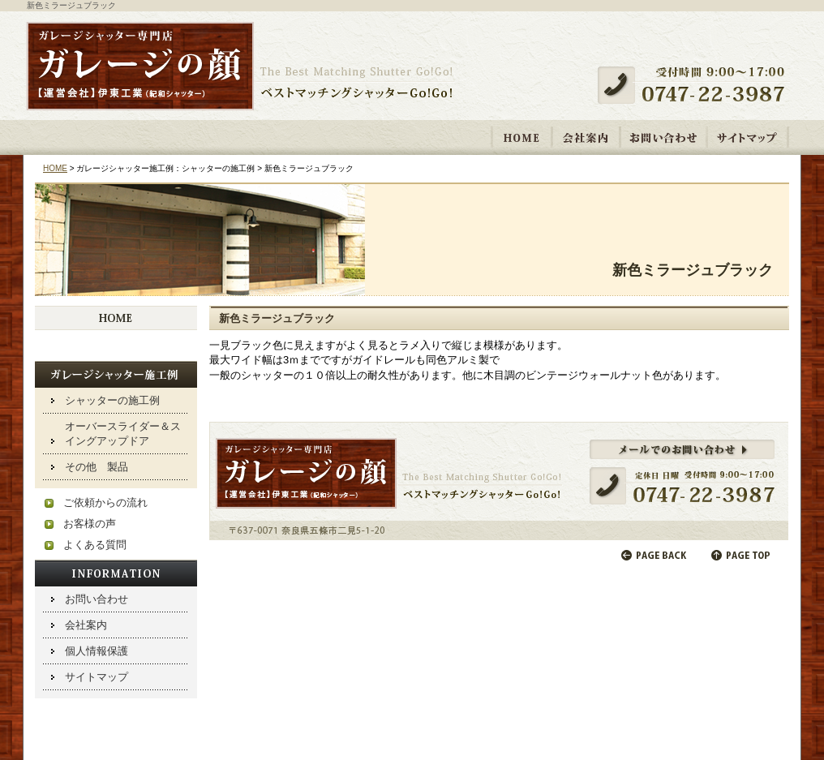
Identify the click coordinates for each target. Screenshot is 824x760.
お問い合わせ (663, 137)
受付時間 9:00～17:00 (697, 85)
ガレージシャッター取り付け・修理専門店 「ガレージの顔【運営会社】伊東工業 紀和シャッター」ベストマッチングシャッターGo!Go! (240, 67)
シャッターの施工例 (112, 400)
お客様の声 (89, 523)
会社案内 (586, 137)
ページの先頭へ (742, 555)
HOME (522, 137)
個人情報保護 (96, 651)
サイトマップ (747, 137)
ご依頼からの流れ (105, 502)
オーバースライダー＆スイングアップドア (123, 433)
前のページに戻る (654, 555)
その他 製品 (96, 467)
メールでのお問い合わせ (499, 481)
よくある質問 (95, 545)
